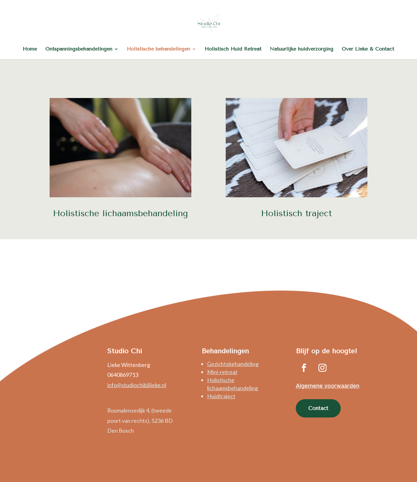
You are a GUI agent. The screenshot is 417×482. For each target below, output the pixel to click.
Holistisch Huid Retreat (233, 49)
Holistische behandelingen (158, 49)
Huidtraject (221, 396)
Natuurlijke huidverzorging (301, 49)
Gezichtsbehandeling (233, 363)
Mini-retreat (222, 371)
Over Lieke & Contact (368, 49)
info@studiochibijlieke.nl (136, 385)
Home (30, 49)
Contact (318, 408)
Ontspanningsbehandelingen (78, 49)
